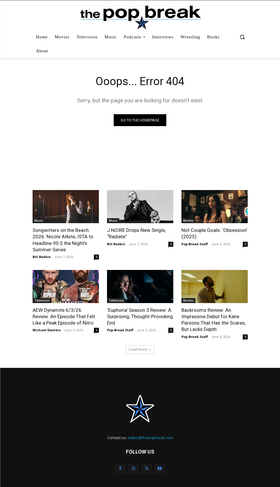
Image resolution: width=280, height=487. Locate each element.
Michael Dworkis (47, 330)
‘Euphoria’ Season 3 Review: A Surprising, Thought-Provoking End (140, 316)
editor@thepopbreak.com (150, 437)
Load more (140, 349)
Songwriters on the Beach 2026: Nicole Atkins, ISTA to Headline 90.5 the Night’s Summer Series (63, 239)
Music (38, 221)
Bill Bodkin (42, 257)
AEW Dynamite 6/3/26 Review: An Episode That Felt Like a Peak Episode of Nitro (64, 316)
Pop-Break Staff (194, 244)
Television (42, 300)
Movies (188, 221)
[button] (242, 37)
